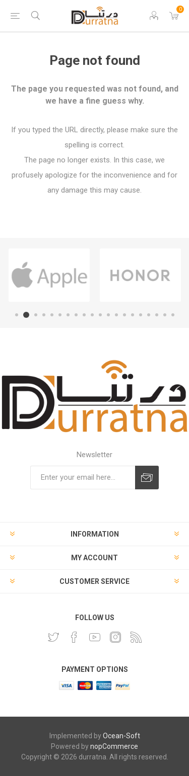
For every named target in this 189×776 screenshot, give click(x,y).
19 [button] (164, 314)
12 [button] (108, 314)
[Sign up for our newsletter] (82, 477)
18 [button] (156, 314)
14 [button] (124, 314)
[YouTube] (95, 637)
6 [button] (59, 314)
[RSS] (136, 637)
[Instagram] (115, 637)
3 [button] (35, 314)
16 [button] (140, 314)
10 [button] (92, 314)
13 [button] (116, 314)
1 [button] (16, 314)
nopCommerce (114, 746)
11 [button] (100, 314)
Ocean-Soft (121, 736)
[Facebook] (74, 637)
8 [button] (76, 314)
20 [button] (172, 314)
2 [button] (26, 315)
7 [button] (68, 314)
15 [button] (132, 314)
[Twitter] (53, 637)
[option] (49, 275)
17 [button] (148, 314)
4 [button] (43, 314)
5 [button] (51, 314)
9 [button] (84, 314)
